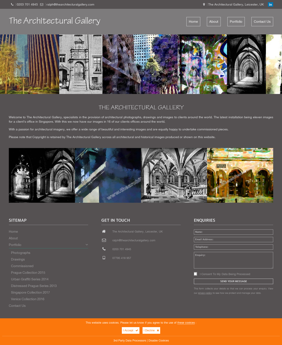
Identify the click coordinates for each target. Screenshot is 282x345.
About (213, 21)
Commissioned (22, 266)
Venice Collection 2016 (27, 299)
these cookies (186, 322)
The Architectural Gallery (54, 21)
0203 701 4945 (27, 4)
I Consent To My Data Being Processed (222, 274)
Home (193, 21)
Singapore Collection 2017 (30, 292)
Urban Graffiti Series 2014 (29, 279)
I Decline (151, 330)
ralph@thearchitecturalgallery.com (70, 4)
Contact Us (262, 21)
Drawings (18, 259)
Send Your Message (233, 281)
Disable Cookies (158, 340)
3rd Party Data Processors (129, 340)
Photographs (20, 253)
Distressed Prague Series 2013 (34, 286)
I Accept (130, 330)
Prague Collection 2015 (28, 272)
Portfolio (236, 21)
